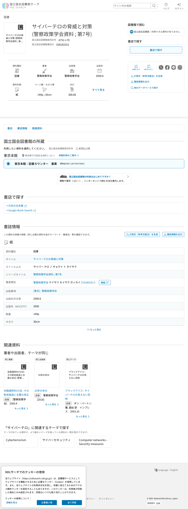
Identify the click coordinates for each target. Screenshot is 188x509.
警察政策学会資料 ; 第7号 (47, 274)
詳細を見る (11, 502)
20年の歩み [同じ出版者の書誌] (40, 390)
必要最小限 (46, 502)
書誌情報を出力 (140, 81)
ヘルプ (166, 6)
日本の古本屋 (17, 205)
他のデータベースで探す (144, 87)
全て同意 (72, 502)
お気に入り (136, 67)
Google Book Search (22, 210)
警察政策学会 (40, 282)
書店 (9, 128)
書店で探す (156, 50)
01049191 (88, 282)
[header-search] (135, 5)
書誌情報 (22, 128)
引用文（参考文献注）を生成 (146, 76)
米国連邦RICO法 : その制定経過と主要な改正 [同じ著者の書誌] (16, 392)
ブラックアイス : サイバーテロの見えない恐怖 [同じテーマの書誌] (77, 394)
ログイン (179, 6)
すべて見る (98, 90)
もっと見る (22, 408)
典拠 (105, 282)
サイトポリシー (106, 498)
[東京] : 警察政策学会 (45, 291)
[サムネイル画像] (17, 374)
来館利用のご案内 (69, 155)
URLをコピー (148, 67)
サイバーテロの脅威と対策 (48, 259)
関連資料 (37, 128)
